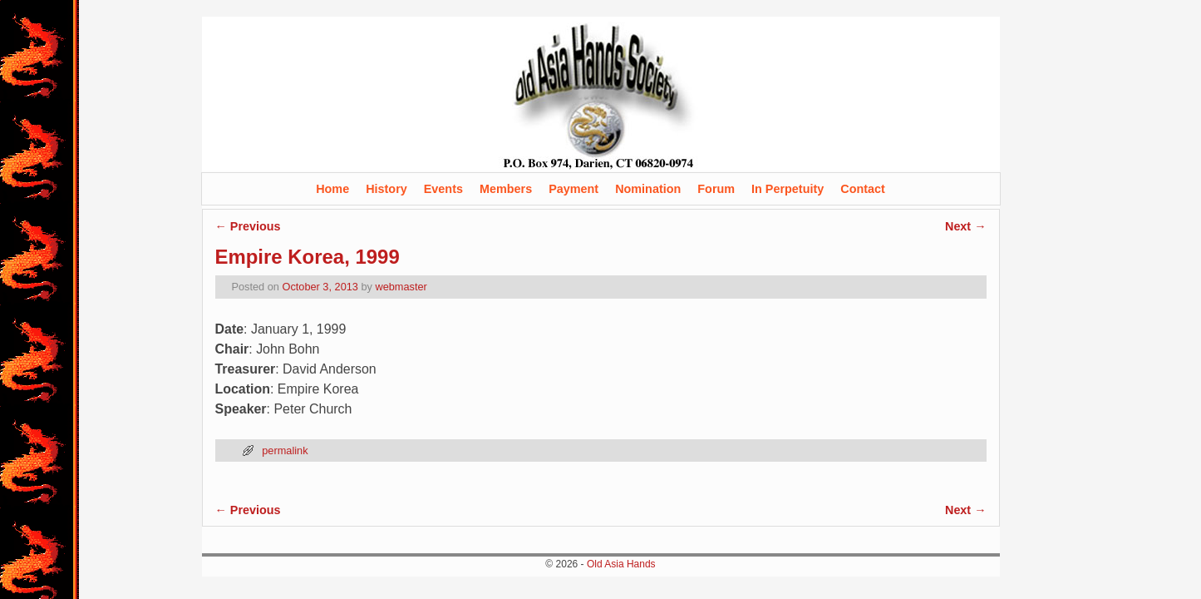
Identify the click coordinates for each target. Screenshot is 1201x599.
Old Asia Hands (621, 564)
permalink (285, 450)
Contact (862, 189)
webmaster (400, 286)
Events (443, 189)
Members (506, 189)
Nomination (648, 189)
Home (332, 189)
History (386, 189)
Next (965, 226)
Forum (716, 189)
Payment (573, 189)
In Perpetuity (787, 189)
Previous (248, 226)
